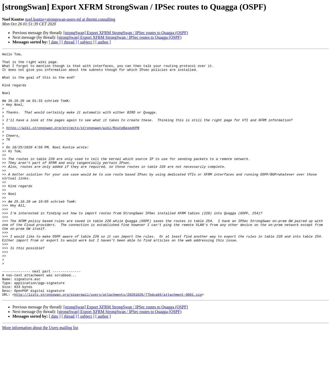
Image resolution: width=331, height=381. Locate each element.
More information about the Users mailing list (40, 376)
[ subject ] (86, 42)
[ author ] (103, 42)
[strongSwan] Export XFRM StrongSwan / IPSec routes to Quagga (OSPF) (125, 33)
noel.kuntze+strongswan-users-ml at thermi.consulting (70, 19)
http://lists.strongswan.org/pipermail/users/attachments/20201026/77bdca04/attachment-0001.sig (108, 343)
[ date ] (55, 42)
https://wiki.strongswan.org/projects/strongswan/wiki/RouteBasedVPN (72, 143)
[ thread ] (69, 42)
